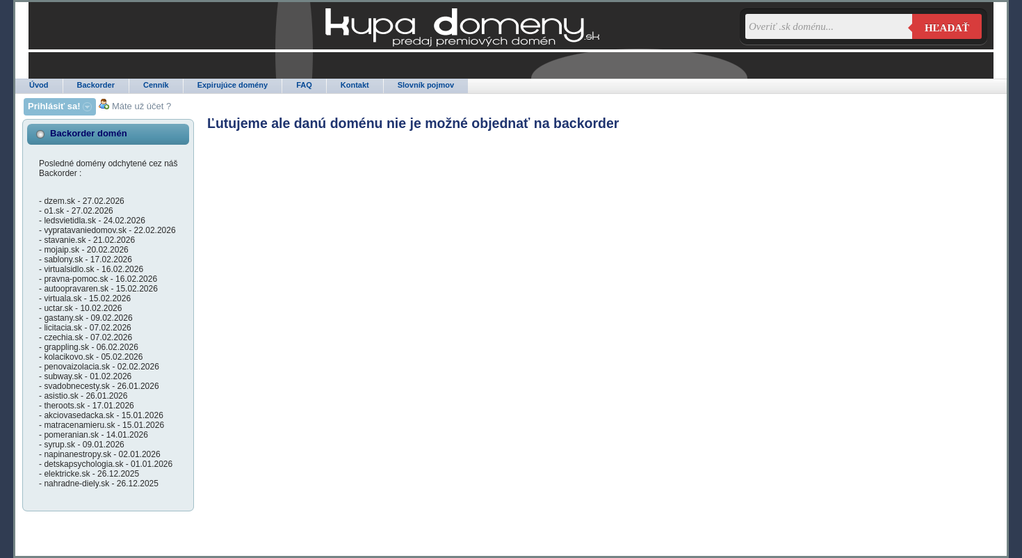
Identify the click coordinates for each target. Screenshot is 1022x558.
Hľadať (947, 27)
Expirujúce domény (232, 85)
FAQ (304, 85)
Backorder (96, 85)
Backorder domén (88, 133)
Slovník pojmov (426, 85)
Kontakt (355, 85)
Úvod (39, 85)
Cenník (156, 85)
